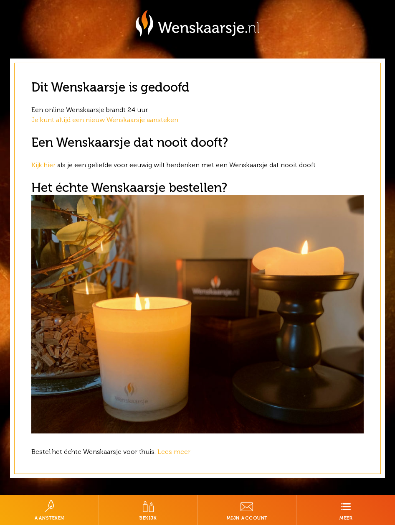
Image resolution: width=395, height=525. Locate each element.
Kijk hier (43, 165)
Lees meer (174, 452)
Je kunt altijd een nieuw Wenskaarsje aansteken (104, 120)
